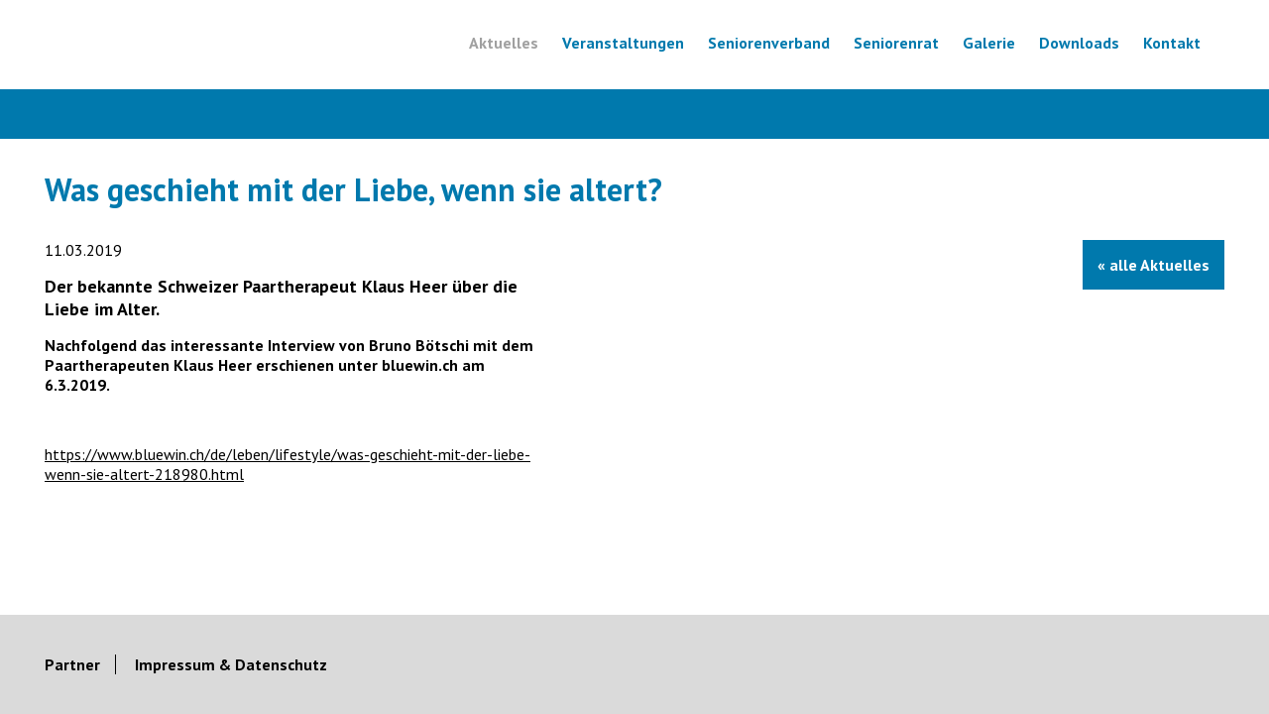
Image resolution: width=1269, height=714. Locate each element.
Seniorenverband (769, 43)
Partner (72, 613)
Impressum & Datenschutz (231, 613)
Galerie (989, 43)
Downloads (1079, 43)
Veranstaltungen (623, 43)
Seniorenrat (896, 43)
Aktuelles (503, 43)
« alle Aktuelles (1153, 265)
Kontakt (1172, 43)
